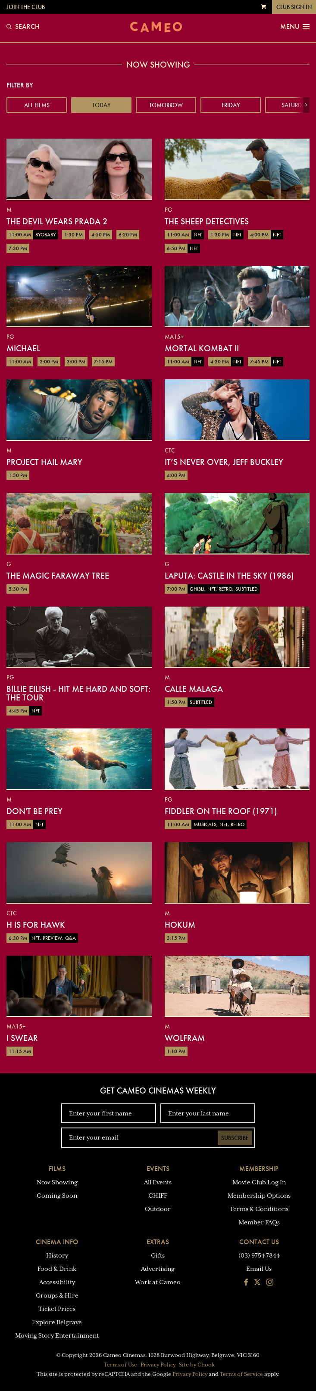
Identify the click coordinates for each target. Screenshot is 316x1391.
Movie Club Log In (259, 1182)
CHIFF (157, 1195)
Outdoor (158, 1208)
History (57, 1255)
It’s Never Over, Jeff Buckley (224, 462)
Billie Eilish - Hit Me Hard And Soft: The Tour (78, 693)
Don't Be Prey (34, 811)
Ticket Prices (56, 1308)
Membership (258, 1168)
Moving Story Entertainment (57, 1335)
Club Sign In (294, 7)
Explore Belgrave (57, 1322)
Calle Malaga (194, 688)
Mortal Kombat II (202, 348)
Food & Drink (57, 1268)
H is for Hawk (35, 924)
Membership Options (259, 1195)
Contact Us (259, 1241)
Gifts (158, 1255)
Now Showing (57, 1182)
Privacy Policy (158, 1365)
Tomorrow (166, 105)
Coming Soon (57, 1195)
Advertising (158, 1268)
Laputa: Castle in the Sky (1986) (229, 575)
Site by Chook (197, 1365)
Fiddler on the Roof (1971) (221, 811)
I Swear (22, 1038)
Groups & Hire (57, 1295)
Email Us (259, 1268)
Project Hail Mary (44, 462)
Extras (158, 1241)
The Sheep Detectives (207, 221)
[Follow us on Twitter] (257, 1282)
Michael (23, 348)
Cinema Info (57, 1241)
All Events (158, 1182)
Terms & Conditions (259, 1208)
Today (101, 105)
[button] (306, 105)
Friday (231, 105)
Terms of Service (241, 1374)
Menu (295, 26)
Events (158, 1168)
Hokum (180, 924)
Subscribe (235, 1138)
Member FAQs (259, 1222)
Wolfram (185, 1038)
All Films (37, 105)
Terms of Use (120, 1365)
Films (57, 1168)
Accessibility (57, 1282)
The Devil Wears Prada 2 (56, 221)
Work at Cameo (158, 1282)
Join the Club (25, 7)
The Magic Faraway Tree (57, 575)
